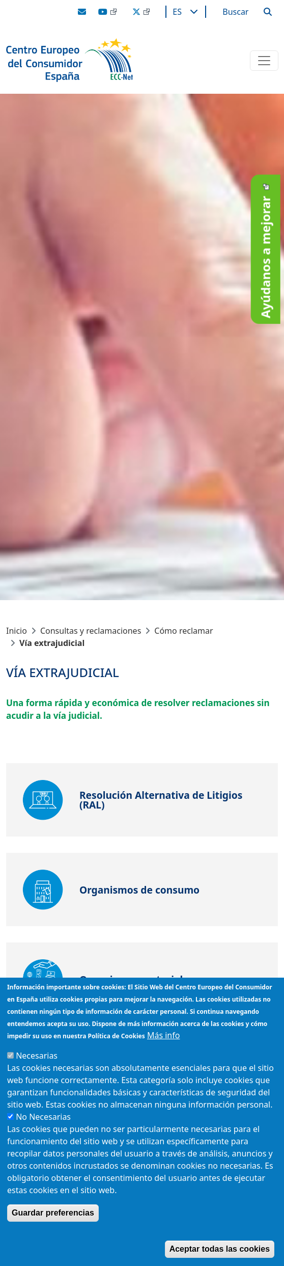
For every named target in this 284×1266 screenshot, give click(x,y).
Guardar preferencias (53, 1212)
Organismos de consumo (139, 890)
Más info (163, 1035)
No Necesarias (43, 1116)
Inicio (16, 630)
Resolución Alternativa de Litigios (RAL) (160, 800)
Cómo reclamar (183, 630)
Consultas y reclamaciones (90, 630)
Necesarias (37, 1055)
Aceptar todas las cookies (219, 1249)
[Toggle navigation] (264, 60)
